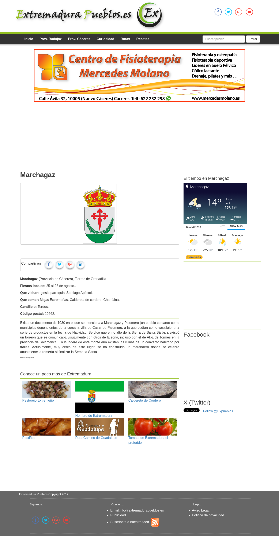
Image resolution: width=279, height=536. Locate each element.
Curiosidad (105, 39)
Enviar (253, 39)
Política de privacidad (208, 515)
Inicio (28, 39)
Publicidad (118, 515)
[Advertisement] (139, 138)
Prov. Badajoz (50, 39)
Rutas (125, 39)
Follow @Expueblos (218, 411)
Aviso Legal (200, 510)
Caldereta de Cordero (144, 400)
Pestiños (28, 438)
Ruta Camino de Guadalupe (96, 438)
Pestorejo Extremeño (38, 400)
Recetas (142, 39)
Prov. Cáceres (79, 39)
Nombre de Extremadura (93, 415)
